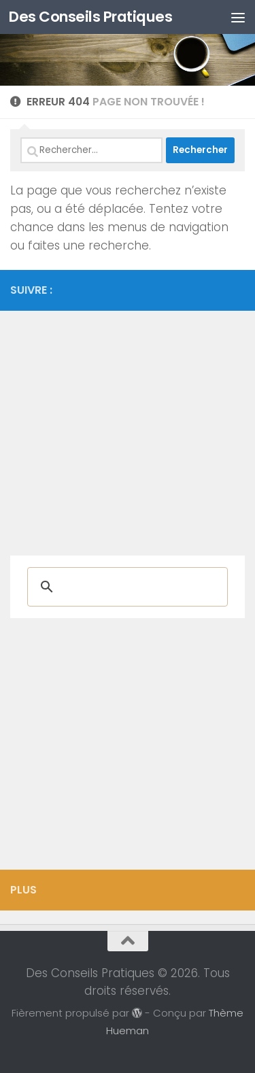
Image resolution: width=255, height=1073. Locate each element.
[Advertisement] (127, 426)
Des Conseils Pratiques (90, 16)
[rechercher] (125, 587)
